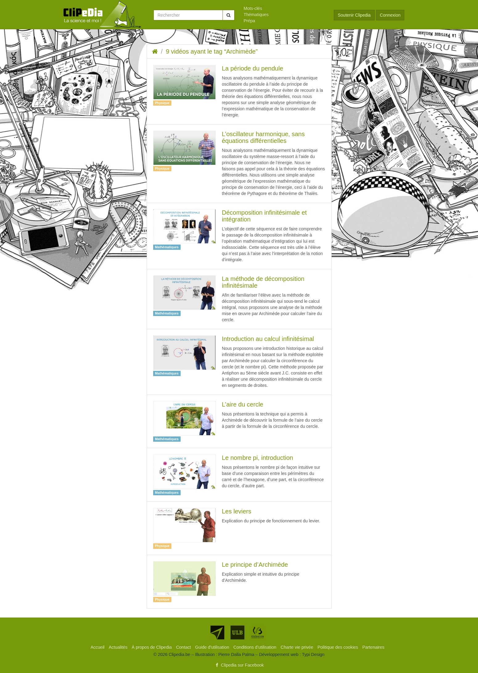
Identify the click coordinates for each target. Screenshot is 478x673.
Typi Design (313, 654)
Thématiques (256, 14)
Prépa (249, 20)
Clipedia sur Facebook (239, 665)
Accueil (98, 647)
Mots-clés (253, 8)
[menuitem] (284, 8)
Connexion (390, 15)
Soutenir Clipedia (354, 15)
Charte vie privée (298, 647)
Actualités (119, 647)
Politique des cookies (338, 647)
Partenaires (373, 647)
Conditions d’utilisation (255, 647)
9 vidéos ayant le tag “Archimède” (212, 51)
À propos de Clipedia (152, 647)
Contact (184, 647)
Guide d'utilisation (212, 647)
